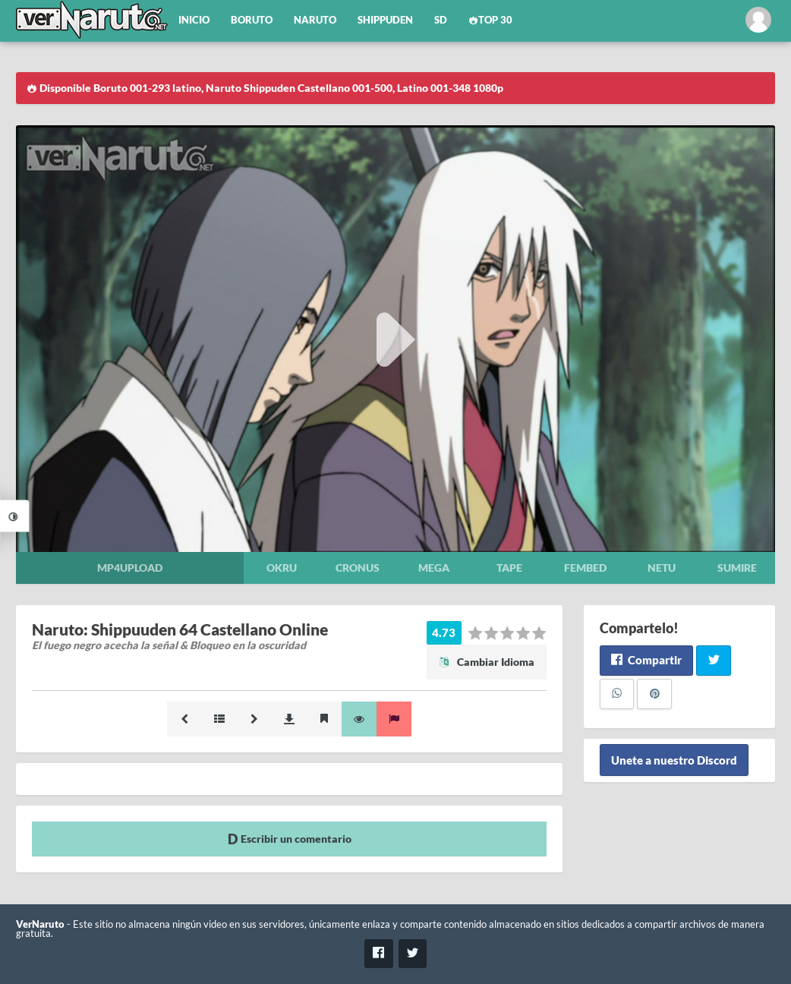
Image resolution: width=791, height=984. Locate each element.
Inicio (194, 20)
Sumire (737, 567)
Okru (281, 567)
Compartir (646, 660)
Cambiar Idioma (486, 661)
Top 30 (490, 20)
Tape (509, 567)
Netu (662, 567)
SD (440, 20)
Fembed (585, 567)
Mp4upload (129, 567)
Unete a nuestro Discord (674, 760)
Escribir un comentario (289, 838)
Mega (433, 567)
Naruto (315, 20)
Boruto (252, 20)
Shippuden (385, 20)
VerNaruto (40, 924)
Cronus (358, 567)
